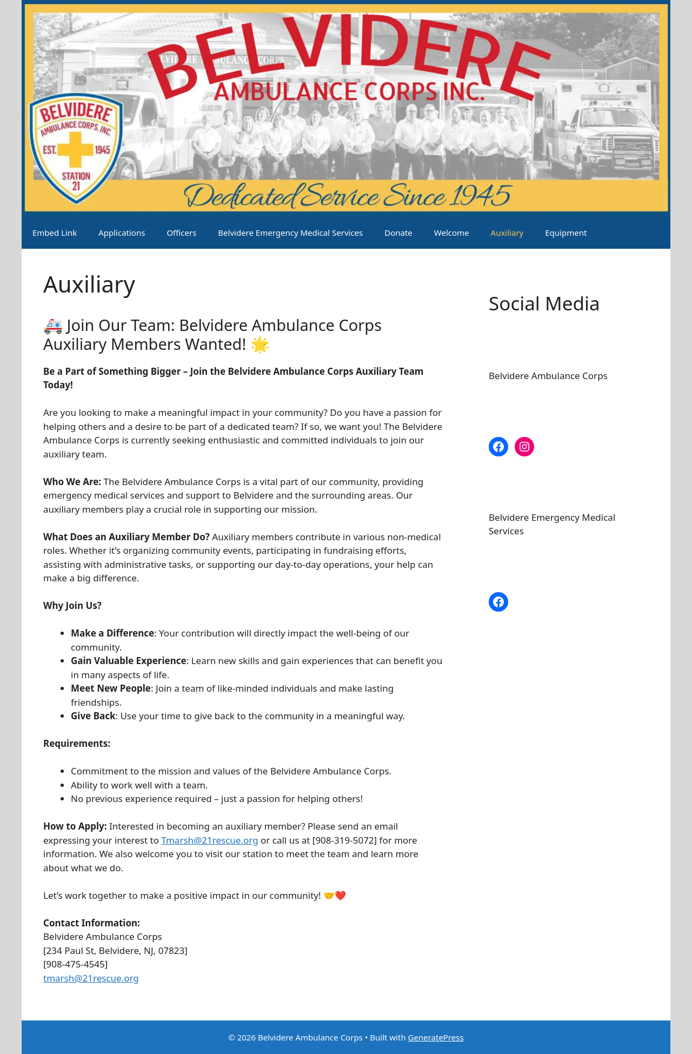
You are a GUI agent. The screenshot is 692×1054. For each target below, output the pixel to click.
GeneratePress (436, 1037)
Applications (121, 232)
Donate (398, 232)
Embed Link (54, 232)
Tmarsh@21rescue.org (209, 840)
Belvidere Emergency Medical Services (290, 232)
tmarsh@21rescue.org (91, 978)
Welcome (451, 232)
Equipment (566, 232)
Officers (181, 232)
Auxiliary (507, 232)
